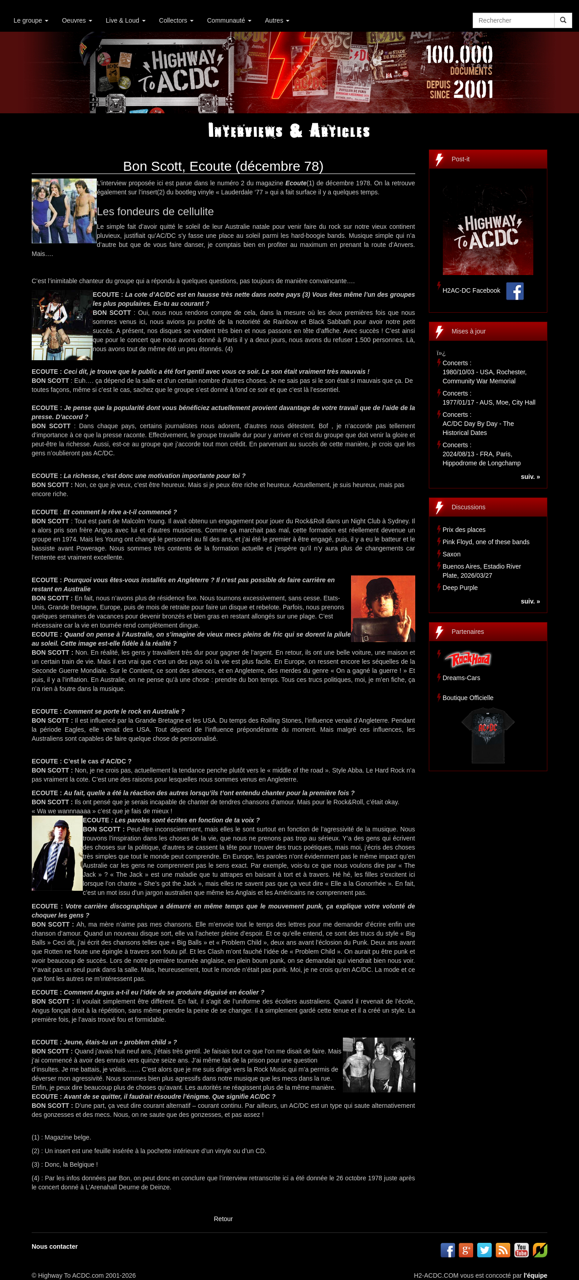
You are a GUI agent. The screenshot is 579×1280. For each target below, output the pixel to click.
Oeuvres (77, 20)
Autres (277, 20)
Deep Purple (460, 587)
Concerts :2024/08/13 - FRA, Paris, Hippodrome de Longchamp (482, 454)
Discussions (469, 507)
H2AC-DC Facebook (472, 290)
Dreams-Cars (461, 677)
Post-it (461, 159)
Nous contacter (55, 1246)
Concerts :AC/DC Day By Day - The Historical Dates (478, 423)
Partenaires (468, 631)
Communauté (229, 20)
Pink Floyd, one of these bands (486, 542)
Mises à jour (469, 331)
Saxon (452, 554)
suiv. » (530, 476)
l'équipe (535, 1275)
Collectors (176, 20)
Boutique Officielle (468, 697)
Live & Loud (126, 20)
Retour (223, 1218)
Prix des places (464, 529)
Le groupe (31, 20)
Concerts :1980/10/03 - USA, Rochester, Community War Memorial (485, 372)
